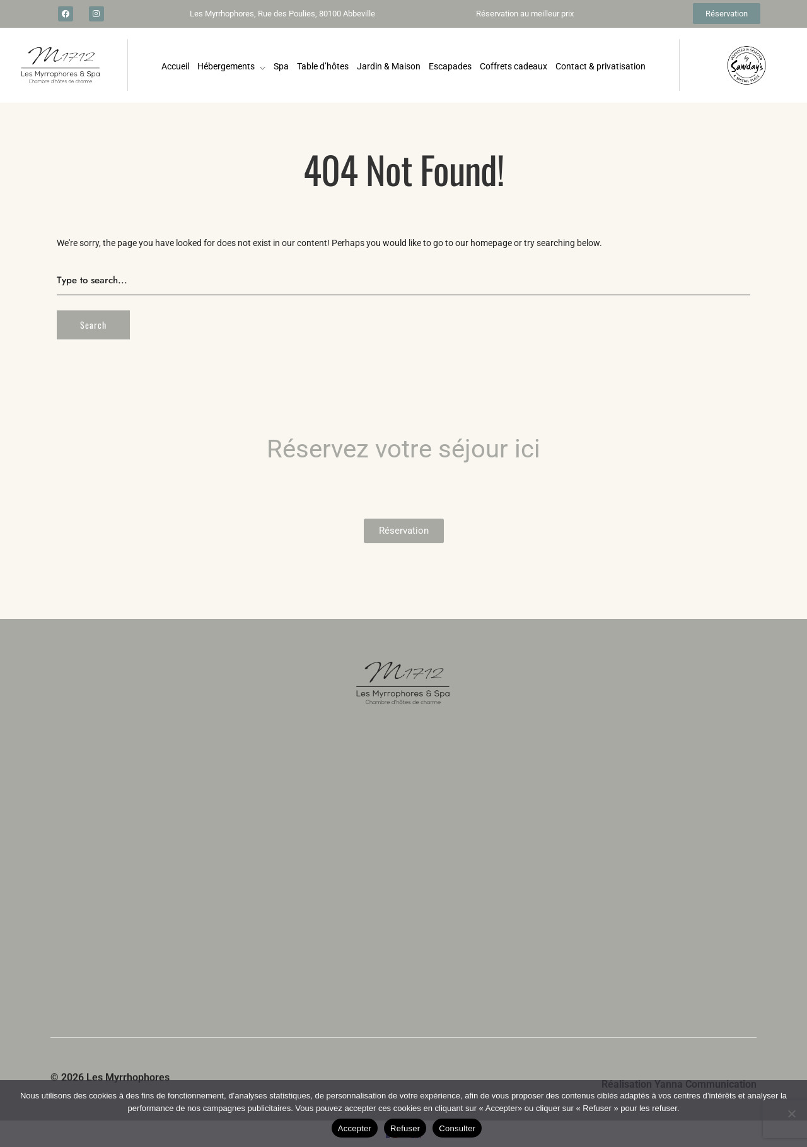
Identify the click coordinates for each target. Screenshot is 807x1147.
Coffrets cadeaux (513, 66)
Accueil (175, 66)
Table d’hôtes (323, 66)
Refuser (405, 1128)
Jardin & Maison (389, 66)
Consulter (457, 1128)
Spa (281, 66)
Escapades (450, 66)
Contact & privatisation (600, 66)
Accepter (354, 1128)
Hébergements (226, 66)
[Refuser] (791, 1113)
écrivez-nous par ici (215, 1020)
